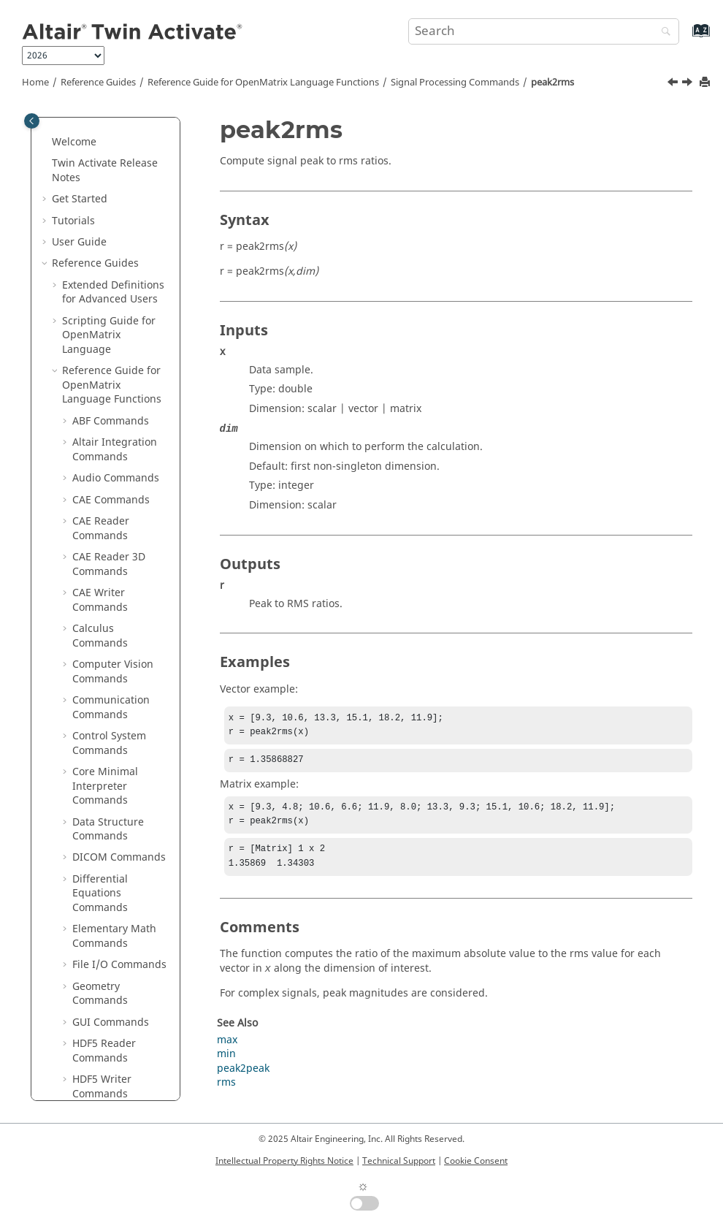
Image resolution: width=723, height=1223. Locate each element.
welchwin (106, 835)
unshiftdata (111, 770)
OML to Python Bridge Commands (118, 1100)
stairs (96, 663)
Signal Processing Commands (455, 82)
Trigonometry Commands (105, 1064)
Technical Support (398, 1160)
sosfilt (97, 556)
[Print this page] (706, 83)
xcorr (95, 856)
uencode (104, 749)
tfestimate (107, 685)
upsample (107, 813)
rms (226, 1092)
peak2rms (552, 82)
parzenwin (108, 276)
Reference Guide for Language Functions (263, 82)
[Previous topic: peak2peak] (674, 84)
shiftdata (104, 534)
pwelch (100, 362)
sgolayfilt (105, 491)
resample (106, 406)
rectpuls (103, 384)
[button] (77, 127)
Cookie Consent (476, 1160)
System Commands (119, 992)
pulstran (103, 341)
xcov (93, 877)
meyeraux (107, 212)
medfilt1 (103, 169)
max (227, 1050)
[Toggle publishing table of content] (31, 121)
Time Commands (113, 1035)
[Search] (662, 32)
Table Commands (114, 1014)
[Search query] (543, 31)
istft (92, 126)
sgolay (98, 470)
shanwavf (106, 513)
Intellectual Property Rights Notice (284, 1160)
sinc (92, 598)
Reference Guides (98, 82)
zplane (99, 899)
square (100, 577)
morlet (99, 255)
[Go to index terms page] (685, 37)
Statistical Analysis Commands (117, 928)
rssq (93, 427)
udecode (104, 728)
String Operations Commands (116, 964)
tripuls (99, 706)
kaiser (97, 148)
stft (91, 620)
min (226, 1064)
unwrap (101, 792)
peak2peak (109, 298)
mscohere (107, 234)
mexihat (102, 191)
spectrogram (114, 641)
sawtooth (105, 449)
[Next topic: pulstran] (689, 84)
